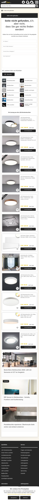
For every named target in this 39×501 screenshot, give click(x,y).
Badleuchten (4, 473)
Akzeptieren (14, 497)
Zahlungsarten (24, 463)
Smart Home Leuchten (7, 452)
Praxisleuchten (5, 476)
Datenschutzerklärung (12, 494)
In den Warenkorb (28, 130)
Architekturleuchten (6, 455)
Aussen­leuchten (5, 465)
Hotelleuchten (4, 468)
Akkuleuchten (4, 463)
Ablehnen (25, 497)
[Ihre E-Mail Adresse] (19, 46)
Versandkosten (24, 458)
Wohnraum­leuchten (6, 458)
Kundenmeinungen (25, 455)
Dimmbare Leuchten (6, 460)
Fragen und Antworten (26, 450)
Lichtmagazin (24, 465)
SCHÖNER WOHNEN (7, 478)
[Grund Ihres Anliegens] (19, 51)
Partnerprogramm (25, 452)
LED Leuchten (5, 470)
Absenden (9, 74)
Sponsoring (24, 470)
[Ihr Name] (19, 41)
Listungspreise (24, 460)
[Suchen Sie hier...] (18, 5)
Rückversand (24, 468)
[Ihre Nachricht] (19, 61)
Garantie (23, 473)
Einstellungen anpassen (25, 494)
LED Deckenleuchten (6, 450)
